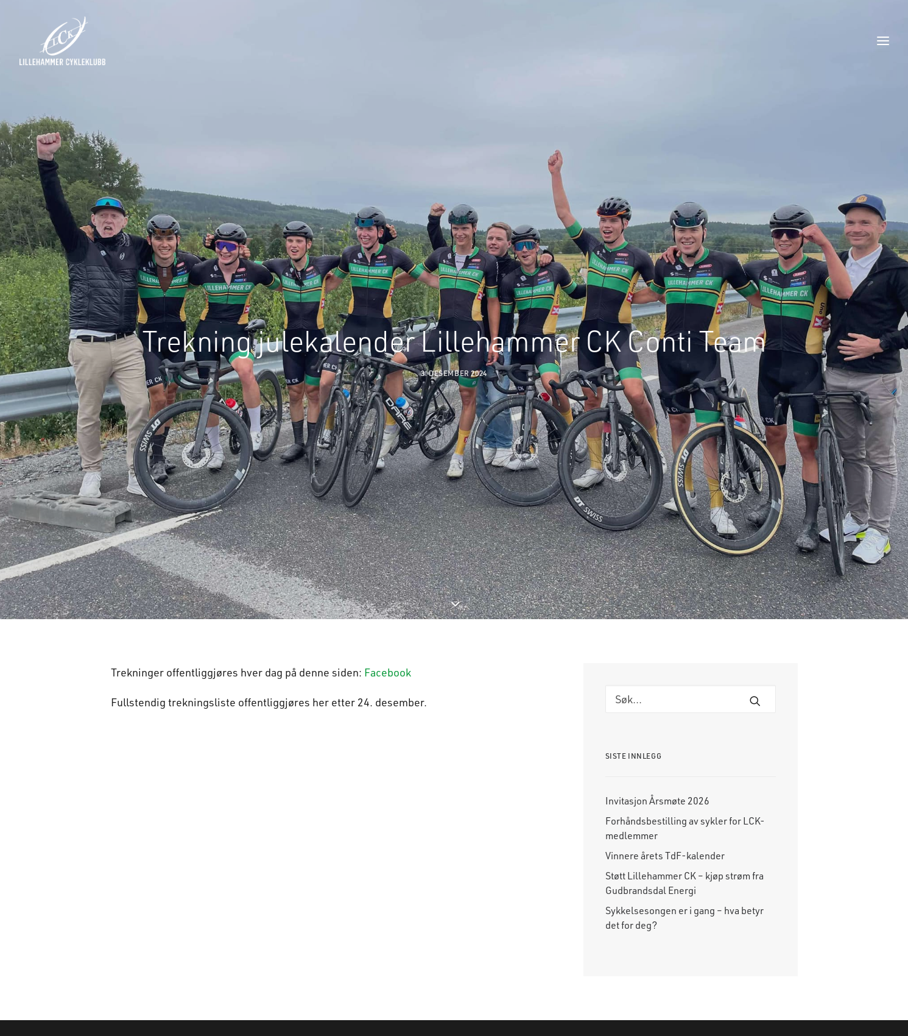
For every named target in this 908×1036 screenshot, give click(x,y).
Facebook (387, 616)
